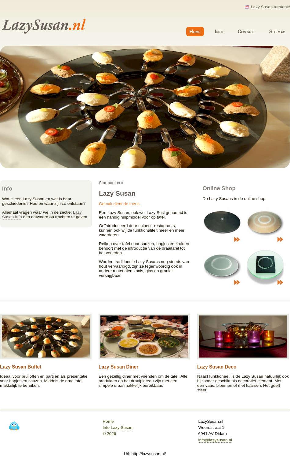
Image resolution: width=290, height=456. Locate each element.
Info (219, 31)
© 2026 (109, 433)
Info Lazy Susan (117, 427)
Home (195, 31)
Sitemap (277, 31)
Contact (246, 31)
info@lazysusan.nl (215, 440)
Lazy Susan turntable (270, 7)
